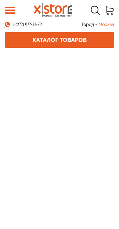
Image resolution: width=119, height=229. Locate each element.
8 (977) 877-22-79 (27, 24)
